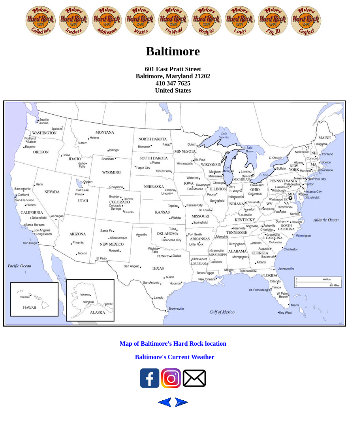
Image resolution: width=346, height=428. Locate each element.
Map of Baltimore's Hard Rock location (173, 343)
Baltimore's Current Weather (174, 357)
